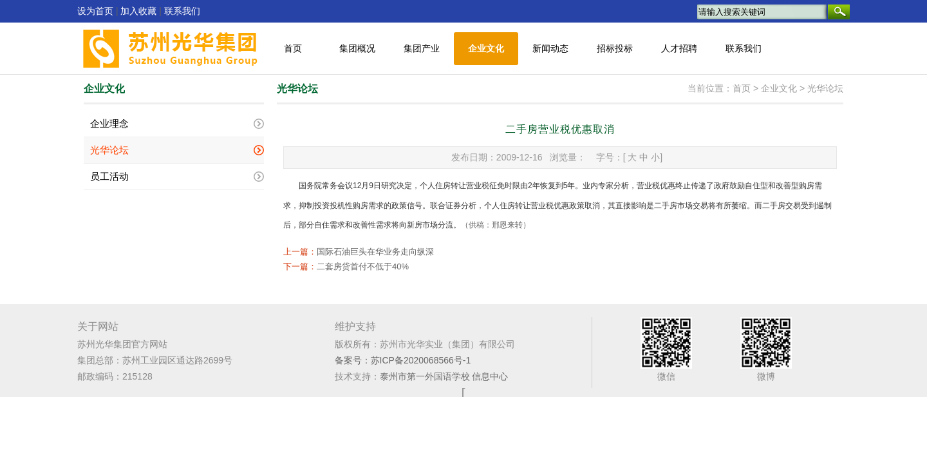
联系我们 (182, 11)
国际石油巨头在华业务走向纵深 (375, 251)
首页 (293, 48)
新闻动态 (550, 48)
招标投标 (615, 48)
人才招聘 (679, 48)
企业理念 (109, 124)
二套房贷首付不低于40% (363, 266)
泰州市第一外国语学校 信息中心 (444, 376)
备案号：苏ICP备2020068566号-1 (403, 360)
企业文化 (486, 48)
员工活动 (109, 176)
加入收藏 (138, 11)
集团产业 (422, 48)
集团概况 (357, 48)
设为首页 (95, 11)
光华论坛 (109, 150)
